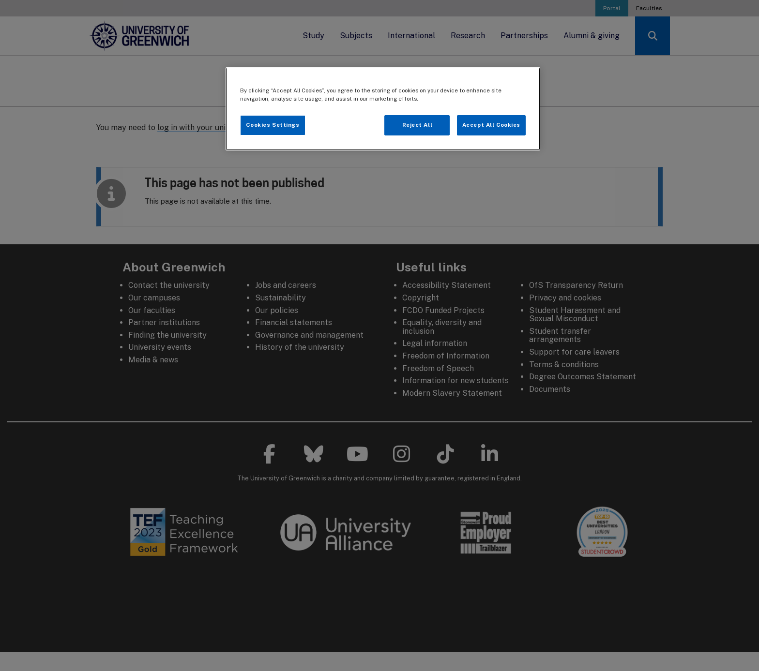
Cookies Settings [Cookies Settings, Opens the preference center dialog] (272, 124)
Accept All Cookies (491, 124)
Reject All (417, 124)
